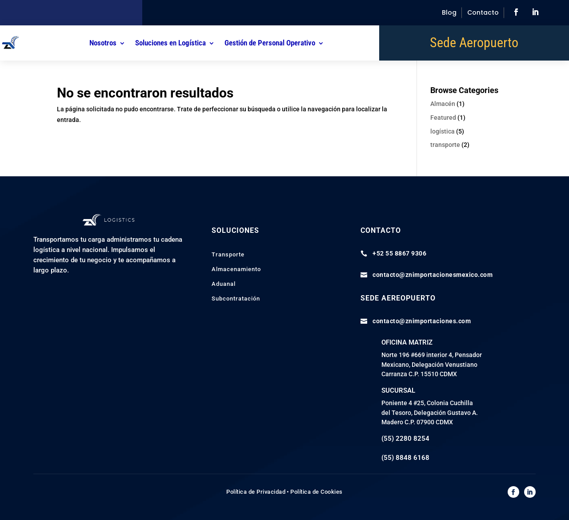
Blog (449, 12)
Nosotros (102, 42)
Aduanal (224, 283)
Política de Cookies (316, 491)
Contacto (483, 12)
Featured (443, 117)
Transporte (228, 254)
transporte (445, 144)
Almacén (442, 103)
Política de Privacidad (255, 491)
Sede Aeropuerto (474, 44)
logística (442, 131)
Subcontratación (236, 298)
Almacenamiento (236, 269)
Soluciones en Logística (170, 42)
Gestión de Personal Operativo (269, 42)
